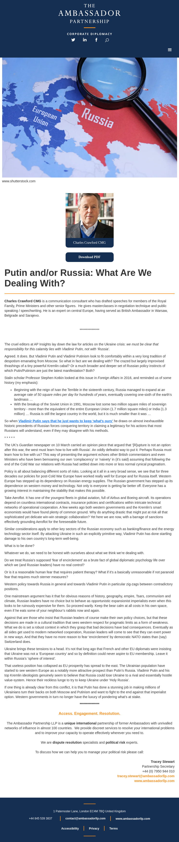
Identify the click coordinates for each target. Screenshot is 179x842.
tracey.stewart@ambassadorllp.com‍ (145, 776)
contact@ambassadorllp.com (85, 818)
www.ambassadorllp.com (154, 781)
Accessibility (70, 828)
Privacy (94, 828)
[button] (170, 50)
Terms (113, 828)
